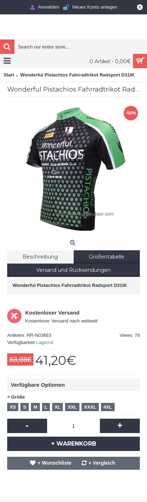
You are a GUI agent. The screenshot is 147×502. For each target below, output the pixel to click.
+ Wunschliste (54, 463)
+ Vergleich (101, 463)
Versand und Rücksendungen (73, 270)
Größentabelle (106, 257)
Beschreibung (40, 257)
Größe (18, 397)
